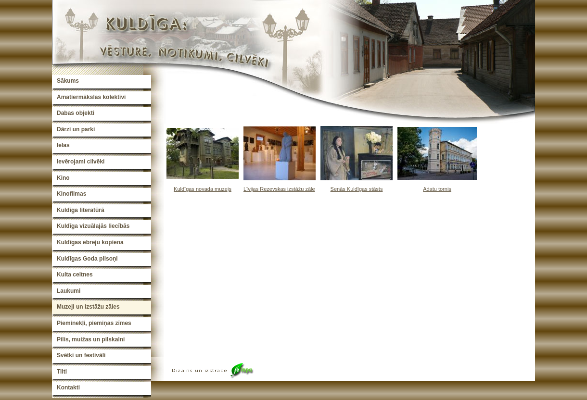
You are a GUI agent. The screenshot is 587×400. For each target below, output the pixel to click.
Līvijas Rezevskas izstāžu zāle (279, 189)
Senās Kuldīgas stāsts (357, 189)
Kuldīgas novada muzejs (202, 189)
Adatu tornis (437, 189)
